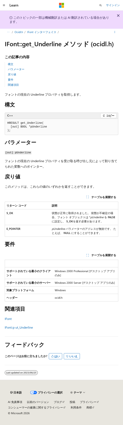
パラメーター (16, 69)
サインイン (113, 5)
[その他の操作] (114, 32)
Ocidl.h (19, 32)
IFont (8, 319)
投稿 (72, 402)
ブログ (58, 402)
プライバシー (88, 402)
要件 (10, 79)
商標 (89, 407)
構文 (10, 64)
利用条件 (76, 407)
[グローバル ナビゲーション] (4, 5)
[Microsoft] (61, 5)
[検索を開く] (101, 5)
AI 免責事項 (15, 402)
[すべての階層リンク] (8, 32)
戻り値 (12, 74)
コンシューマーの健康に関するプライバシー (35, 407)
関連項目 (13, 85)
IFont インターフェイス (41, 32)
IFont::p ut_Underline (19, 327)
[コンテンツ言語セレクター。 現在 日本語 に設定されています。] (16, 392)
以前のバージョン (38, 402)
